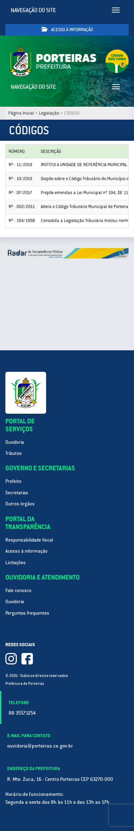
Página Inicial (21, 113)
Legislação (49, 113)
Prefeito (13, 481)
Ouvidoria (14, 442)
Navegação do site (33, 10)
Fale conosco (18, 590)
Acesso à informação (67, 30)
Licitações (15, 562)
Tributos (13, 453)
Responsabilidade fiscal (29, 540)
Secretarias (16, 493)
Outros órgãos (20, 504)
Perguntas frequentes (27, 613)
